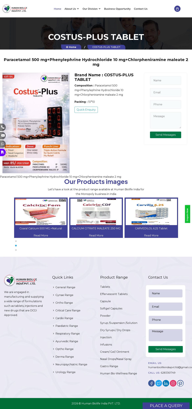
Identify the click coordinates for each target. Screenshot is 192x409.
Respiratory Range (66, 333)
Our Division (90, 8)
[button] (96, 241)
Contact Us (141, 8)
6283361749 (168, 372)
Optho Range (63, 349)
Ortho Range (62, 302)
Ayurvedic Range (65, 341)
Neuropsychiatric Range (69, 364)
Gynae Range (62, 295)
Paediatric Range (65, 325)
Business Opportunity (117, 8)
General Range (63, 287)
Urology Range (63, 372)
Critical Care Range (66, 310)
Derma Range (63, 356)
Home (57, 8)
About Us (70, 8)
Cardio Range (62, 318)
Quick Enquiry (86, 109)
